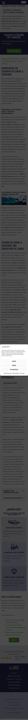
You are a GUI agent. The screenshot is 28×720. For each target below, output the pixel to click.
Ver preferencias (14, 369)
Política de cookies (7, 373)
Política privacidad (15, 373)
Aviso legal (22, 373)
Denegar (14, 365)
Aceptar (14, 361)
